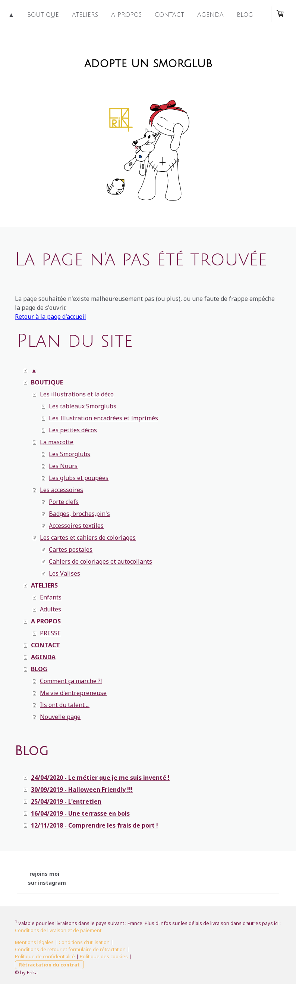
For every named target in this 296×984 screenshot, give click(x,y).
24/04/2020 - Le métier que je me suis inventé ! (100, 777)
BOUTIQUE (43, 15)
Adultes (50, 609)
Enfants (51, 597)
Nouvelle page (60, 717)
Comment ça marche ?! (71, 681)
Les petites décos (73, 430)
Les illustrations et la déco (77, 394)
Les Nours (63, 466)
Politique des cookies (104, 956)
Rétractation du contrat (49, 964)
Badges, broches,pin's (79, 514)
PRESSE (50, 633)
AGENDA (210, 15)
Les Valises (64, 573)
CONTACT (169, 15)
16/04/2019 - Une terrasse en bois (80, 813)
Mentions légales (34, 942)
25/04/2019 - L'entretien (66, 801)
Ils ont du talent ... (64, 705)
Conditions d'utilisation (84, 942)
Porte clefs (64, 502)
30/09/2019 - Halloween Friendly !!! (82, 789)
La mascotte (56, 442)
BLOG (245, 15)
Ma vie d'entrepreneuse (73, 693)
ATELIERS (85, 15)
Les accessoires (61, 490)
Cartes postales (70, 549)
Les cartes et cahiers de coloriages (88, 537)
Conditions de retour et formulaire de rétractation (70, 949)
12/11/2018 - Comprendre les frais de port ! (94, 825)
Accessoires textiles (76, 525)
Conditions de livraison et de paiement (58, 930)
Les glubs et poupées (78, 478)
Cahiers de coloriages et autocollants (100, 561)
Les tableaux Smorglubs (82, 406)
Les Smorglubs (69, 454)
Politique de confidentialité (45, 956)
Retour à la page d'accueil (50, 316)
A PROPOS (126, 15)
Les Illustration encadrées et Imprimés (103, 418)
